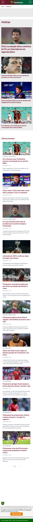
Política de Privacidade (13, 511)
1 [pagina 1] (14, 466)
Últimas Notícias (7, 138)
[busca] (30, 2)
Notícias (5, 22)
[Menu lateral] (2, 2)
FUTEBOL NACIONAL (9, 156)
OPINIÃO (5, 188)
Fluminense (9, 6)
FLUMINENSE (7, 348)
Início (2, 6)
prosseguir (16, 514)
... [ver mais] (18, 466)
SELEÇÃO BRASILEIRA (9, 219)
